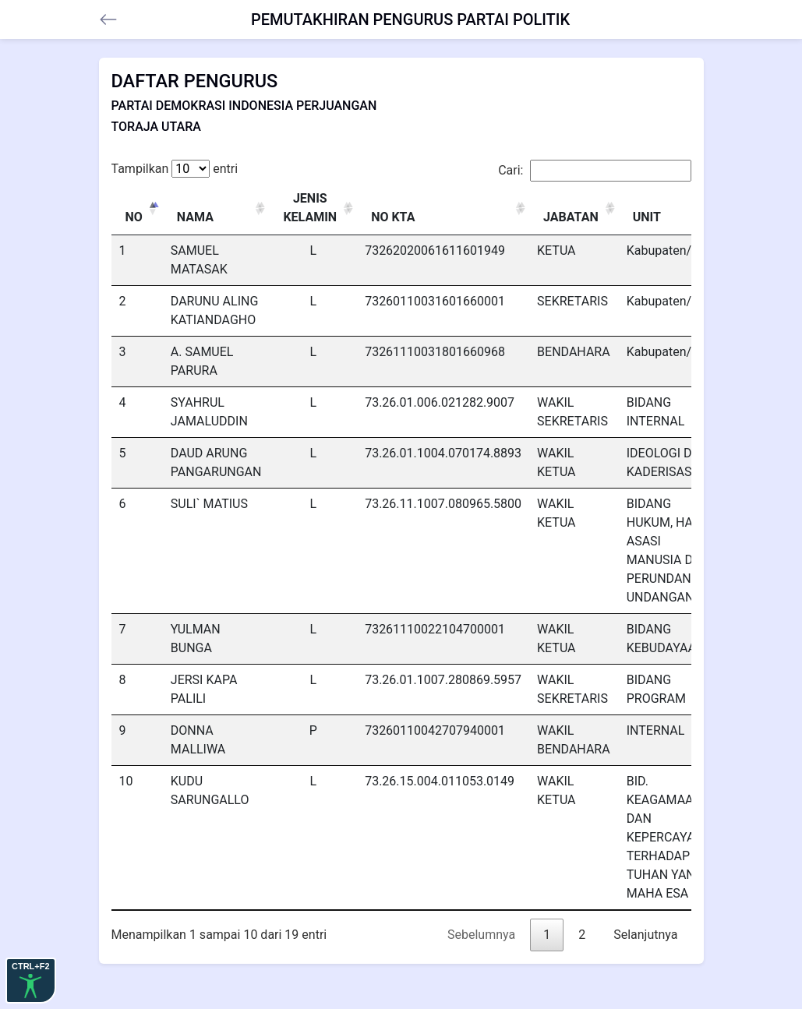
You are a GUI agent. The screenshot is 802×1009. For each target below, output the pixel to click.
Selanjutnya (645, 934)
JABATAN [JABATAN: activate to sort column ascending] (571, 217)
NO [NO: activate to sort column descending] (134, 217)
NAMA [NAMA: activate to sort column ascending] (195, 217)
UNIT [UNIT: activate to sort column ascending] (647, 217)
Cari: (594, 171)
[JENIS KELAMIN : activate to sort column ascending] (313, 208)
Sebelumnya (481, 934)
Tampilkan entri (174, 169)
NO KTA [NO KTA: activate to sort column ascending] (393, 217)
